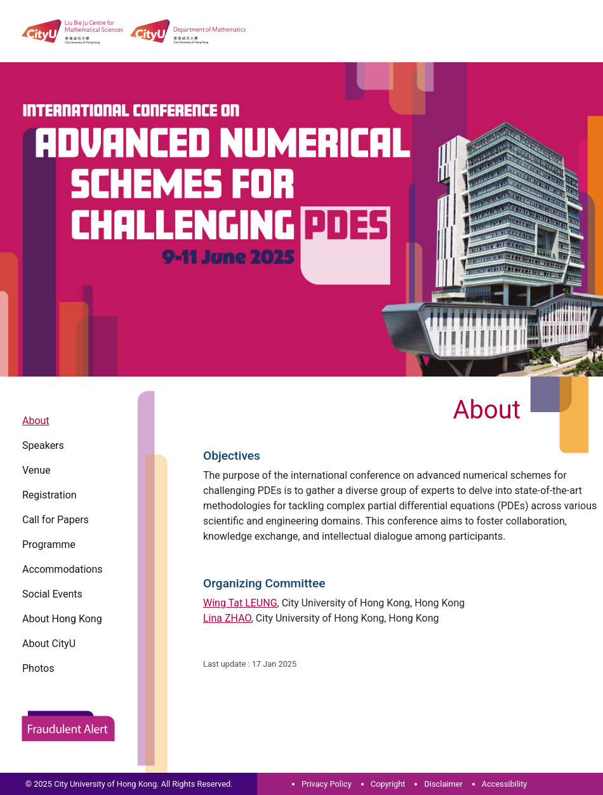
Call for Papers (55, 520)
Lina (227, 618)
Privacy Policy (327, 784)
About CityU (49, 644)
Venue (36, 470)
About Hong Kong (62, 619)
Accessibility (504, 784)
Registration (49, 495)
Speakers (43, 445)
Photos (38, 668)
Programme (49, 544)
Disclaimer (443, 784)
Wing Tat (240, 603)
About (36, 421)
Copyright (388, 784)
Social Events (52, 594)
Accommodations (62, 569)
